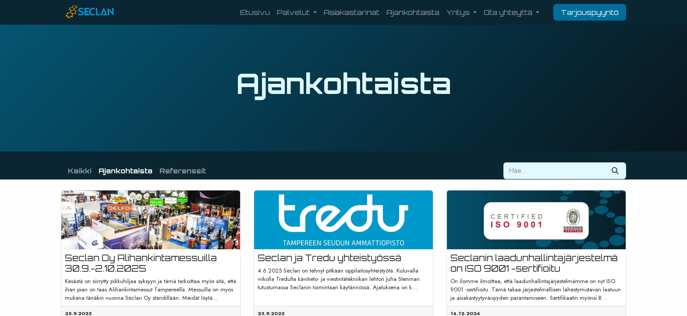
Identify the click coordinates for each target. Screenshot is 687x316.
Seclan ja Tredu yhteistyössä (329, 258)
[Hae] (615, 170)
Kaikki (80, 170)
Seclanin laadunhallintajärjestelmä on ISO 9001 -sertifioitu (534, 263)
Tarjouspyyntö (590, 12)
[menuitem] (255, 12)
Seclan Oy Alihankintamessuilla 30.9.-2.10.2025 (141, 263)
